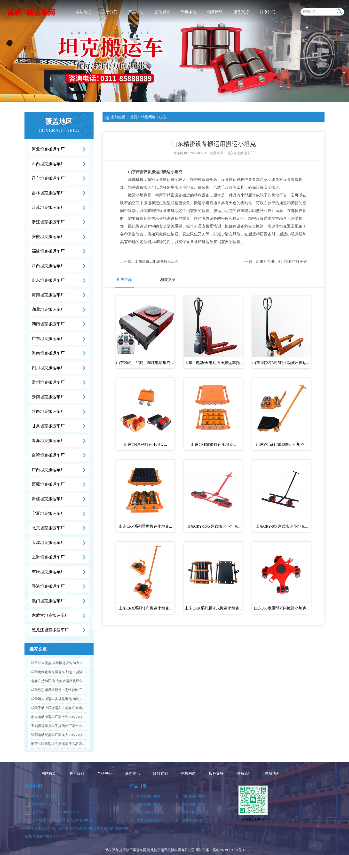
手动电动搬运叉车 (150, 820)
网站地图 (272, 773)
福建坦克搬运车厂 (48, 251)
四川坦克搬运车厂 (48, 367)
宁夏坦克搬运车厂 (48, 513)
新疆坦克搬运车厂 (48, 499)
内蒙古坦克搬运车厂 (50, 615)
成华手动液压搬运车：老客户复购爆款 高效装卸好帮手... (59, 708)
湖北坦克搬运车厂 (48, 309)
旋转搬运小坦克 (194, 804)
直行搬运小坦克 (148, 796)
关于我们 (110, 12)
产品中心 (136, 12)
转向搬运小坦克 (148, 804)
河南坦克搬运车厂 (48, 295)
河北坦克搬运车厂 (48, 149)
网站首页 (83, 12)
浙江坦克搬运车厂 (48, 222)
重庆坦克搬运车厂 (48, 571)
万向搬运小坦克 (194, 796)
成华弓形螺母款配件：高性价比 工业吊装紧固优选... (59, 690)
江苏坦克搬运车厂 (48, 207)
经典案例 (188, 12)
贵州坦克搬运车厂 (48, 382)
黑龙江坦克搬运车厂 (50, 630)
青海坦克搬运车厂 (48, 440)
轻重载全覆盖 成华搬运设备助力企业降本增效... (59, 663)
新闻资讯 (162, 12)
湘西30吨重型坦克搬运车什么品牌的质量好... (59, 744)
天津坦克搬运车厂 (48, 542)
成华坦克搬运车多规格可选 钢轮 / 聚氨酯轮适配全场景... (59, 699)
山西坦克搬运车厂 (48, 163)
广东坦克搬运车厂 (48, 338)
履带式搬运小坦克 (195, 812)
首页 (133, 117)
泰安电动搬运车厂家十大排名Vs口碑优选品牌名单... (59, 717)
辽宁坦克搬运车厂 (48, 178)
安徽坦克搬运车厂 (48, 236)
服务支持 (241, 12)
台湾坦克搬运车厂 (48, 455)
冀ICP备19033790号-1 (228, 850)
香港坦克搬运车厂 (48, 586)
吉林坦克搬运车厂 (48, 193)
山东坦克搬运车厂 (48, 280)
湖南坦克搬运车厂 (48, 324)
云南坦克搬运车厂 (48, 397)
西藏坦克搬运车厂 (48, 484)
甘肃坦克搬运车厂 (48, 426)
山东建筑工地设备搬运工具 (156, 261)
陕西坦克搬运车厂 (48, 411)
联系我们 (267, 12)
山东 (163, 117)
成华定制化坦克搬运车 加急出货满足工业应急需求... (59, 672)
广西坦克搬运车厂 (48, 469)
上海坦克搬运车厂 (48, 557)
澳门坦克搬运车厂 (48, 601)
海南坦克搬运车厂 (48, 353)
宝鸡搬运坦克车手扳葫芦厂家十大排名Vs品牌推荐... (59, 726)
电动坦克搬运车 (194, 820)
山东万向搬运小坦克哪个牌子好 (281, 261)
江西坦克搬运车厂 (48, 265)
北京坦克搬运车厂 (48, 528)
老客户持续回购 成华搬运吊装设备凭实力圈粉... (59, 681)
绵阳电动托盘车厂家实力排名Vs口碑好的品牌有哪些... (59, 735)
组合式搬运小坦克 (150, 812)
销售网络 (215, 12)
